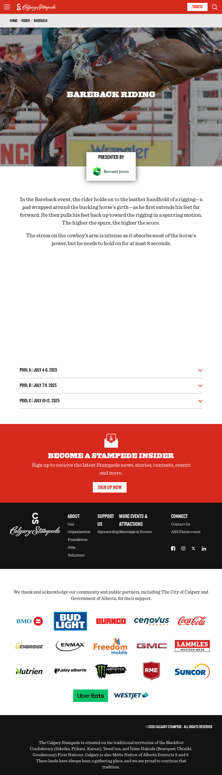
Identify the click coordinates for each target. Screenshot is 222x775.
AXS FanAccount (186, 532)
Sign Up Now (110, 487)
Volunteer (76, 555)
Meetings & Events (135, 532)
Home (13, 21)
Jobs (71, 548)
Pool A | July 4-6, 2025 (38, 370)
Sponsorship (108, 532)
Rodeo (25, 21)
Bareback (40, 21)
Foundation (78, 540)
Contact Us (180, 524)
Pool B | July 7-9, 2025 (38, 385)
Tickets (197, 7)
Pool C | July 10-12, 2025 (40, 400)
